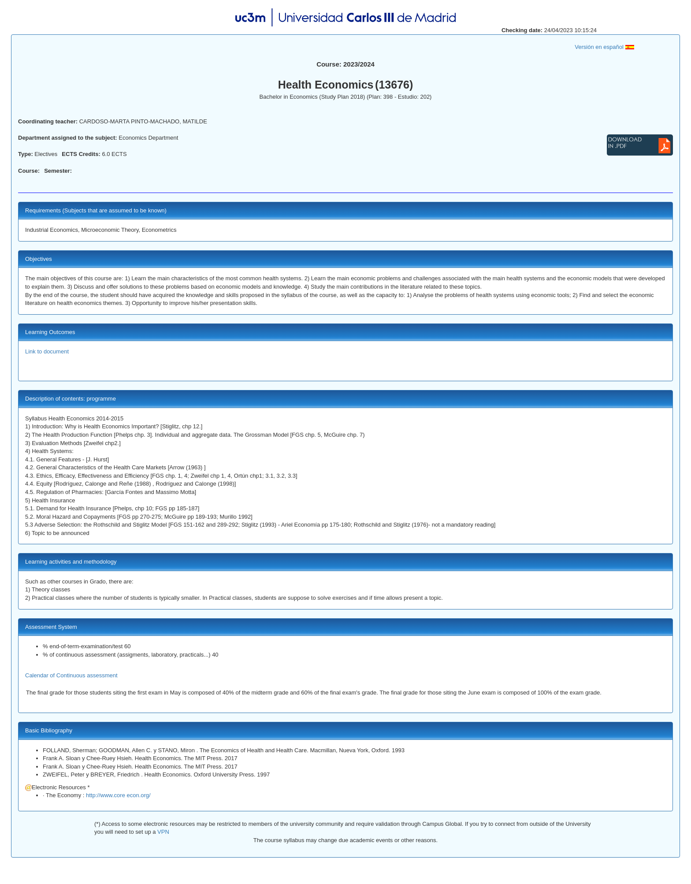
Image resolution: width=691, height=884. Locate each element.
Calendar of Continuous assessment (71, 675)
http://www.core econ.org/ (118, 795)
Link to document (47, 351)
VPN (162, 831)
